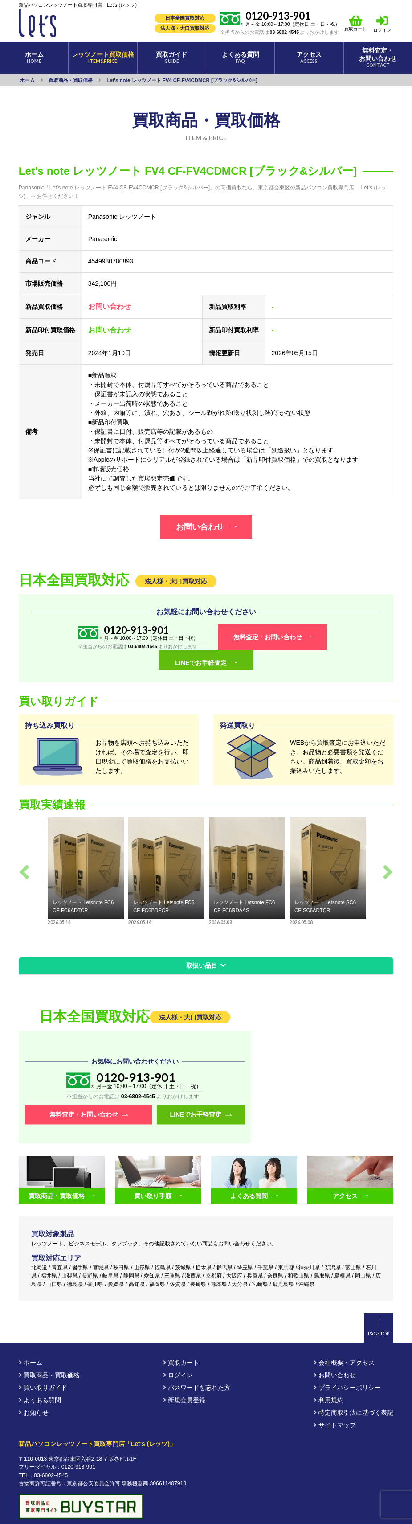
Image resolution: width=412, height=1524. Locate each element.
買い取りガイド (43, 1368)
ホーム (30, 1343)
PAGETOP (378, 1314)
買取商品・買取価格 (49, 1356)
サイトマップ (335, 1405)
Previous (24, 852)
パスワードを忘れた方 (196, 1368)
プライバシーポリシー (347, 1368)
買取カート (355, 23)
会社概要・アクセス (344, 1343)
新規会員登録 (184, 1380)
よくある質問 (40, 1380)
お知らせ (34, 1393)
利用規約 (328, 1380)
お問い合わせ (335, 1356)
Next (387, 852)
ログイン (382, 30)
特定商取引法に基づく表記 (353, 1393)
